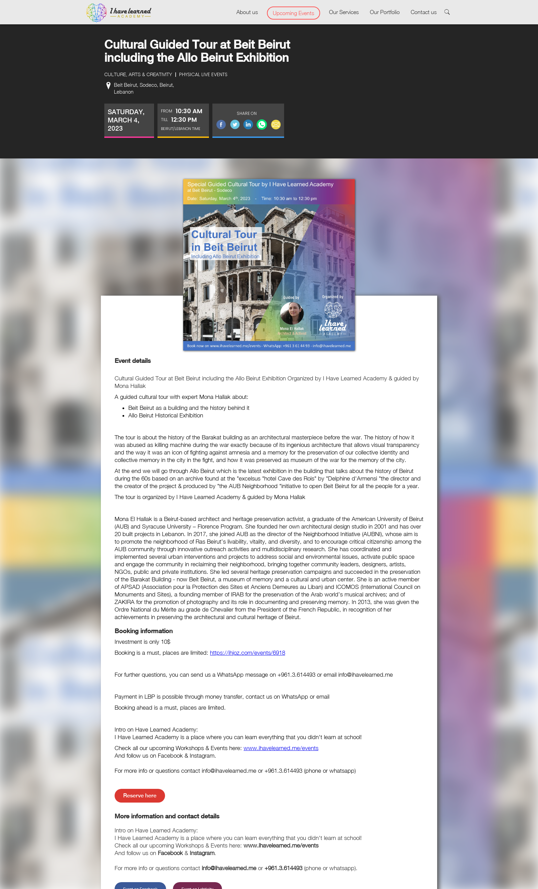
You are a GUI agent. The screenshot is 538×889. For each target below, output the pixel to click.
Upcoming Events (293, 13)
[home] (118, 13)
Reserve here (139, 795)
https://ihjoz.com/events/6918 (247, 652)
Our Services (344, 12)
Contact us (424, 12)
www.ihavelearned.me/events (281, 748)
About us (247, 12)
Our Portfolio (385, 12)
